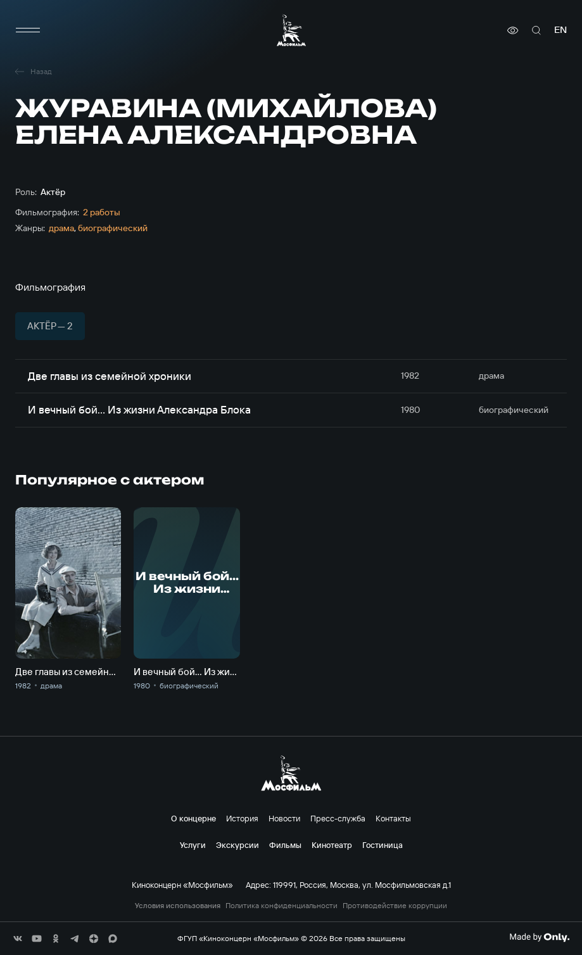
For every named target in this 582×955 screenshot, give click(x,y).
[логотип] (291, 30)
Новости (284, 818)
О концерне (193, 818)
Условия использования (177, 905)
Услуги (193, 845)
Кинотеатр (332, 845)
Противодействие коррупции (395, 905)
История (242, 818)
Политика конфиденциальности (281, 905)
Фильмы (285, 845)
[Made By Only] (539, 937)
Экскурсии (237, 845)
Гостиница (382, 845)
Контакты (393, 818)
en (560, 30)
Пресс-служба (337, 818)
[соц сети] (18, 938)
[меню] (28, 30)
